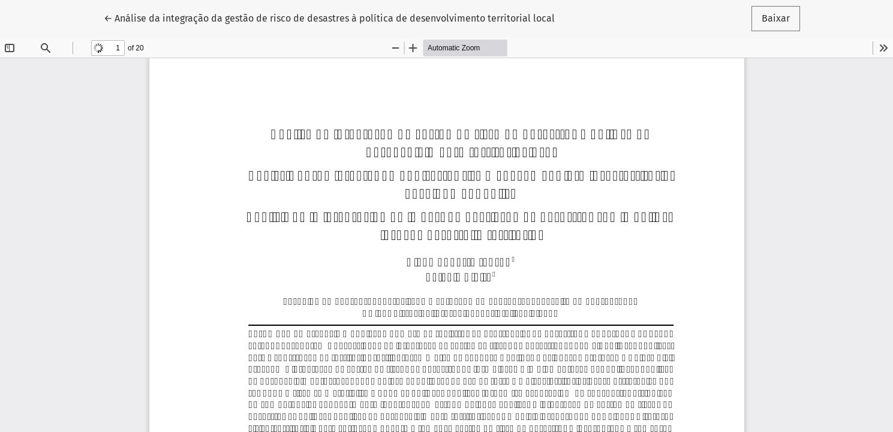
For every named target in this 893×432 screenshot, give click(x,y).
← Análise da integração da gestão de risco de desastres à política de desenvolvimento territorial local (329, 17)
